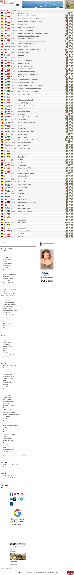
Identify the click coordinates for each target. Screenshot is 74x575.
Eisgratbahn (21, 163)
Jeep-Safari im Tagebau (24, 103)
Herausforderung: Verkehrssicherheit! (28, 74)
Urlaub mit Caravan (23, 182)
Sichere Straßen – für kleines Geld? (27, 173)
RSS (18, 572)
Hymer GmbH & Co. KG (24, 154)
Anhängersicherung (23, 94)
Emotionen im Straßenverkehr (26, 211)
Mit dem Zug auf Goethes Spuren (27, 122)
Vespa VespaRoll (22, 187)
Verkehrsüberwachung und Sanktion (28, 79)
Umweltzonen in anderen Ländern (27, 27)
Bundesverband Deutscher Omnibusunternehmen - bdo (33, 16)
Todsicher (20, 125)
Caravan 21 (21, 55)
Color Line (20, 196)
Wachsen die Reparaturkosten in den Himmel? (30, 18)
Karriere (31, 572)
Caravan (20, 190)
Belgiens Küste (22, 228)
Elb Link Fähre (22, 119)
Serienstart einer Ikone (24, 148)
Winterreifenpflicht (23, 179)
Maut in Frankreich (23, 214)
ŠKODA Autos (21, 160)
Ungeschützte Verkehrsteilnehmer (27, 202)
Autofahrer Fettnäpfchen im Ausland (28, 91)
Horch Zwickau (22, 222)
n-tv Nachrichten (15, 546)
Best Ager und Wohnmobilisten (26, 66)
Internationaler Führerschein (25, 97)
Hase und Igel (21, 77)
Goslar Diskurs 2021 (23, 52)
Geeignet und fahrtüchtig (25, 168)
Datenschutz (44, 572)
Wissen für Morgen (23, 145)
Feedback (22, 572)
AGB (39, 572)
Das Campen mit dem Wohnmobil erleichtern (30, 21)
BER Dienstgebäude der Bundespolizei (28, 36)
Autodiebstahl (21, 220)
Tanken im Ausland (23, 24)
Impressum (50, 572)
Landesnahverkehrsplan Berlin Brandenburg (30, 88)
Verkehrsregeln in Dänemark (25, 30)
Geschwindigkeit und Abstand (26, 131)
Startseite (2, 10)
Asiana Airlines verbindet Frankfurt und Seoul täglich (32, 49)
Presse (26, 572)
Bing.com (12, 551)
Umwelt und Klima (23, 217)
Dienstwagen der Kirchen (25, 171)
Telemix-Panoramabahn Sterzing (27, 68)
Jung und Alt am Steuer (24, 231)
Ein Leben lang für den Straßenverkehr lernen (30, 85)
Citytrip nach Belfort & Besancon (27, 43)
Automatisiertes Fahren (24, 184)
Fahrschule (21, 193)
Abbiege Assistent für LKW (25, 100)
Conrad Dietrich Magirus (24, 208)
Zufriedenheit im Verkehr (24, 108)
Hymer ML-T (21, 157)
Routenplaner (13, 564)
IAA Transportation (23, 46)
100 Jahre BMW (22, 128)
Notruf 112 (20, 236)
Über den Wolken (22, 199)
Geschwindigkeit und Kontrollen (26, 82)
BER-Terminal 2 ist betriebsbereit (27, 38)
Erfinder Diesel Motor (23, 225)
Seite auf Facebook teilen (48, 242)
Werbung (55, 572)
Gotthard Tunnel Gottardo (25, 142)
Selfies (20, 151)
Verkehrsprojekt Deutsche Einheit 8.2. (28, 140)
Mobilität (8, 10)
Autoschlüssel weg (23, 176)
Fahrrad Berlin (22, 165)
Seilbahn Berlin (22, 114)
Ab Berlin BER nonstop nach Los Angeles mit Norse (32, 41)
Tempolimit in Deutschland (25, 60)
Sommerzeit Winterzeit (24, 63)
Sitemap (35, 572)
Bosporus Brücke (22, 134)
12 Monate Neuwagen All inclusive (27, 106)
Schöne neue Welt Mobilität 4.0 (26, 71)
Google (11, 549)
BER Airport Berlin (23, 13)
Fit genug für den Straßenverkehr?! (27, 117)
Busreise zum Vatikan (24, 111)
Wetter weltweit (13, 561)
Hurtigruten (21, 205)
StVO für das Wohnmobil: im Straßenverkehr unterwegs (33, 33)
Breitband (20, 57)
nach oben (70, 573)
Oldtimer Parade (22, 137)
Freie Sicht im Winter (23, 234)
